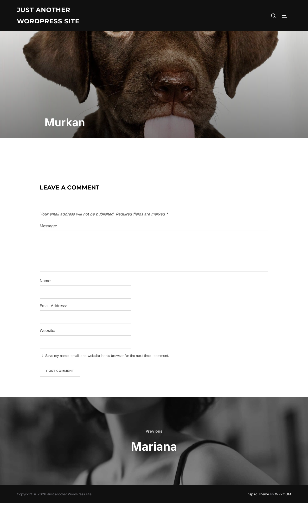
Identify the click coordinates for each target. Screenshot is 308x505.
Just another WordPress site (48, 15)
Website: (47, 332)
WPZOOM (283, 496)
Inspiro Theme (258, 496)
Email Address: (53, 307)
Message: (48, 227)
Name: (45, 282)
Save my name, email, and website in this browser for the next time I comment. (107, 357)
